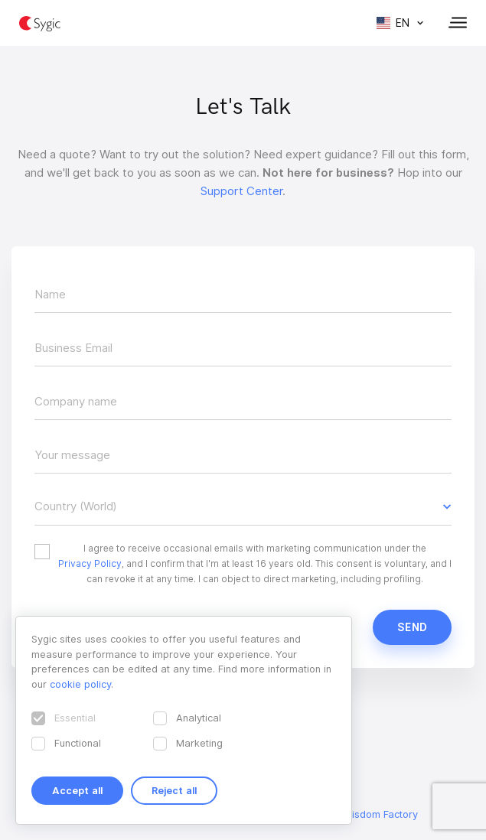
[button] (243, 506)
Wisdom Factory (380, 814)
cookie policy (80, 684)
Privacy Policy (90, 563)
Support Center (241, 191)
